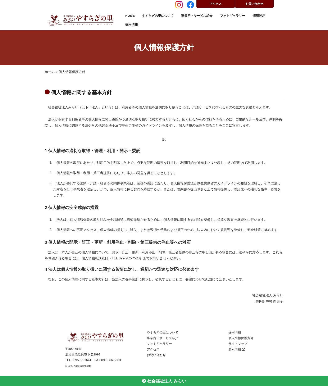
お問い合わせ (254, 3)
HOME (130, 15)
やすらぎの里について (158, 15)
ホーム (50, 72)
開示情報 (236, 349)
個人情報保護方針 (241, 338)
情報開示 (259, 15)
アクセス (216, 3)
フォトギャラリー (232, 15)
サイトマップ (237, 343)
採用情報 (131, 24)
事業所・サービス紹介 (197, 15)
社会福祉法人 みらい (164, 381)
